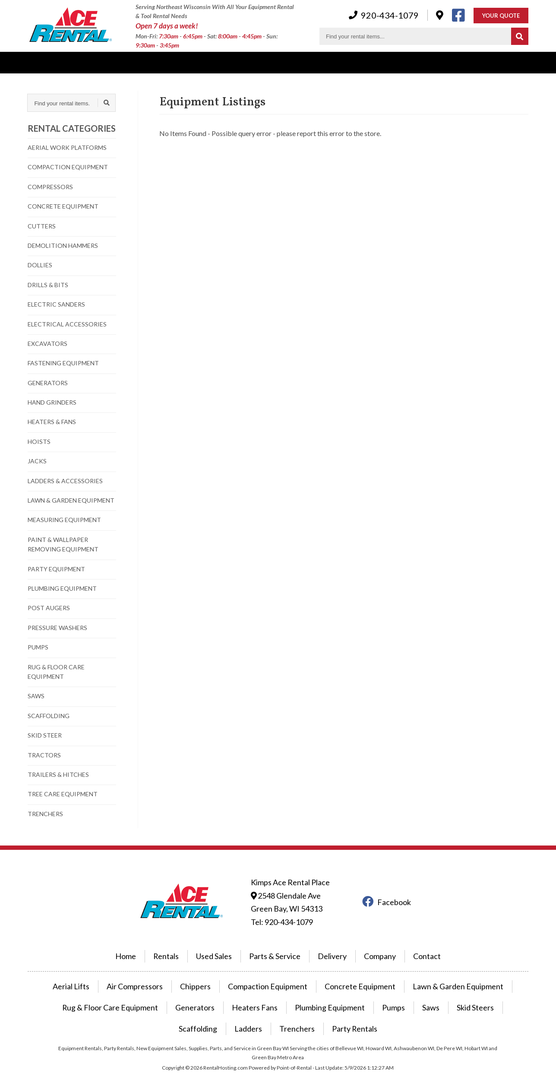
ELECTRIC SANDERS (56, 304)
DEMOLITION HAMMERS (63, 245)
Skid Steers (410, 995)
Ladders (507, 995)
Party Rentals (302, 1015)
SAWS (36, 696)
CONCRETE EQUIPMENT (63, 206)
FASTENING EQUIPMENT (63, 363)
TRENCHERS (45, 813)
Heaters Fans (208, 995)
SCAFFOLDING (49, 715)
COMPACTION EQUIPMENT (68, 167)
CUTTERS (42, 226)
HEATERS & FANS (52, 421)
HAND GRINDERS (52, 402)
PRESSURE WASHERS (57, 627)
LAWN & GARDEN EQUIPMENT (71, 500)
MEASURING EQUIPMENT (64, 519)
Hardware (330, 62)
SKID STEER (45, 735)
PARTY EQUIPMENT (56, 569)
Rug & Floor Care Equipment (78, 995)
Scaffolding (461, 995)
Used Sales (83, 62)
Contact (374, 62)
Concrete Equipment (354, 976)
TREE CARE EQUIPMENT (63, 794)
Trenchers (250, 1015)
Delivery (198, 62)
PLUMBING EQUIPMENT (62, 588)
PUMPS (38, 647)
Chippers (206, 976)
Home (138, 947)
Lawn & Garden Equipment (441, 976)
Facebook (386, 897)
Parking (240, 62)
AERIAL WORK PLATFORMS (67, 147)
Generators (154, 995)
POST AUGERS (49, 607)
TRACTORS (44, 755)
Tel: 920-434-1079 (280, 914)
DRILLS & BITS (48, 284)
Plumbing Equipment (276, 995)
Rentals (39, 62)
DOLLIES (40, 265)
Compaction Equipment (272, 976)
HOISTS (39, 441)
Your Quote (501, 16)
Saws (369, 995)
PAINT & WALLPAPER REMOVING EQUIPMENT (63, 544)
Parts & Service (275, 947)
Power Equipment (142, 62)
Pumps (334, 995)
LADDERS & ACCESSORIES (65, 480)
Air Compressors (151, 976)
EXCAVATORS (47, 343)
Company (283, 62)
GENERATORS (48, 382)
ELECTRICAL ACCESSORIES (67, 324)
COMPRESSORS (50, 186)
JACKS (37, 461)
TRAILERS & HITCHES (58, 774)
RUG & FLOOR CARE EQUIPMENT (56, 671)
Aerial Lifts (92, 976)
